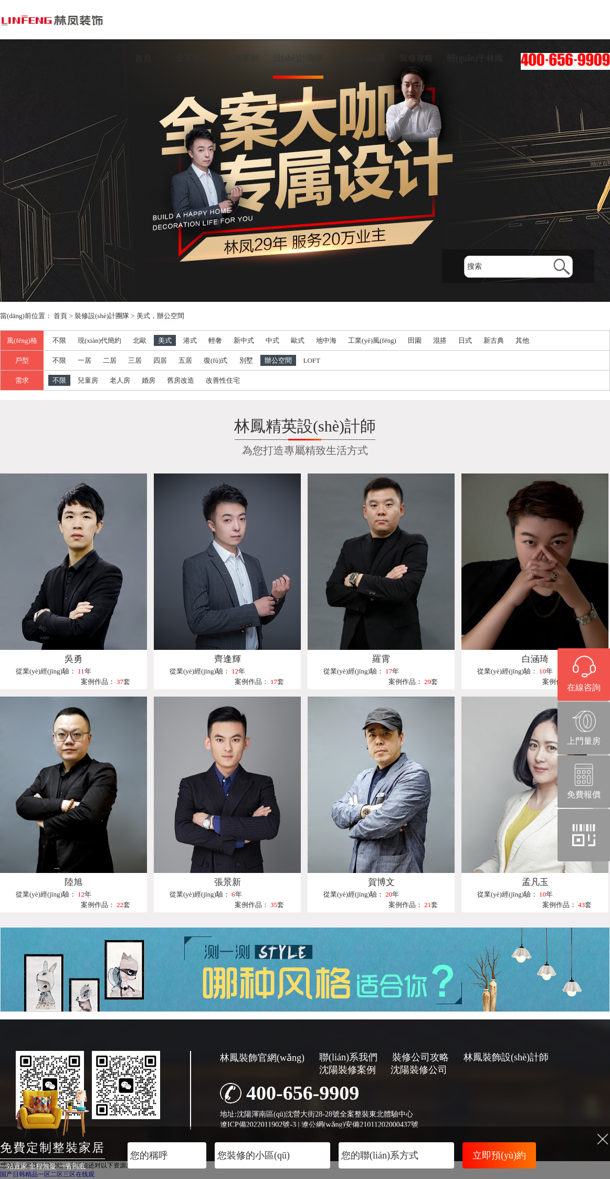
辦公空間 (278, 360)
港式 (190, 340)
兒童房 (88, 380)
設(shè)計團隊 (298, 58)
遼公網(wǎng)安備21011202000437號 (359, 1125)
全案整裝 (192, 58)
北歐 (139, 340)
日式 (465, 340)
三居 (135, 360)
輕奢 (215, 340)
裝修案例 (242, 58)
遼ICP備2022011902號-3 (258, 1125)
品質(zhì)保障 (360, 58)
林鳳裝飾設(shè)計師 (506, 1057)
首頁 (143, 58)
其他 (522, 340)
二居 (110, 360)
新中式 (244, 340)
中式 (272, 340)
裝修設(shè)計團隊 (102, 316)
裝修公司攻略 (420, 1057)
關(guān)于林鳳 (475, 58)
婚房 (148, 380)
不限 (59, 340)
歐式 (297, 340)
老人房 (120, 380)
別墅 (246, 360)
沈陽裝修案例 (347, 1070)
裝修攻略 (416, 58)
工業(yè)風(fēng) (372, 340)
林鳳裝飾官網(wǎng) (262, 1057)
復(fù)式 (216, 360)
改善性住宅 (223, 380)
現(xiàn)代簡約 (99, 340)
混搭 (440, 340)
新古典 (493, 340)
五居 (185, 360)
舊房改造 (180, 380)
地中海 (326, 340)
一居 (84, 360)
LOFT (312, 360)
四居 (160, 360)
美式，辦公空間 (160, 316)
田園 (415, 340)
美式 (165, 340)
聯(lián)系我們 (348, 1057)
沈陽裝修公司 (419, 1070)
